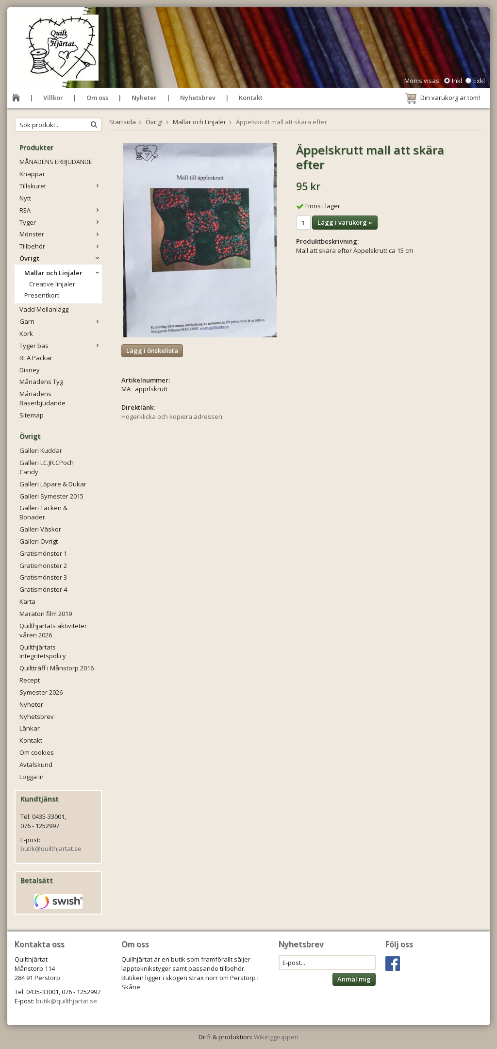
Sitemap (31, 415)
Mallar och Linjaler (63, 272)
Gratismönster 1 (43, 553)
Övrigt (60, 258)
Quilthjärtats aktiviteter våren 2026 (53, 630)
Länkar (29, 728)
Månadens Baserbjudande (42, 398)
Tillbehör (60, 246)
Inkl (457, 80)
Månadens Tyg (41, 381)
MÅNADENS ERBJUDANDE (55, 161)
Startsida (122, 121)
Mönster (60, 234)
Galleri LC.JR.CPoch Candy (46, 467)
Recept (29, 680)
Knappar (32, 173)
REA (60, 210)
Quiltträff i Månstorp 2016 (56, 668)
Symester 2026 (41, 692)
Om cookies (36, 752)
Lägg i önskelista (152, 350)
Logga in (31, 776)
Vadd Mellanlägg (43, 309)
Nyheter (144, 97)
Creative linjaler (52, 284)
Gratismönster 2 (43, 565)
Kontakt (251, 97)
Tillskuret (60, 186)
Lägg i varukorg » (344, 222)
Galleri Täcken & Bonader (43, 512)
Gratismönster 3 (43, 577)
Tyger (60, 222)
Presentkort (41, 295)
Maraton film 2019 (45, 613)
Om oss (97, 97)
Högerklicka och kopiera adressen (171, 416)
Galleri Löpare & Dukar (52, 484)
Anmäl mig (354, 979)
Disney (29, 370)
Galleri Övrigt (38, 541)
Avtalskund (35, 764)
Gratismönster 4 (43, 589)
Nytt (25, 198)
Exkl (479, 80)
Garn (60, 321)
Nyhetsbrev (197, 97)
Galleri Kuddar (40, 450)
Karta (27, 601)
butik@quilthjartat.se (51, 848)
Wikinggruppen (276, 1036)
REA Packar (35, 357)
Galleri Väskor (40, 529)
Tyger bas (60, 345)
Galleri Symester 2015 (51, 496)
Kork (26, 333)
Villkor (53, 97)
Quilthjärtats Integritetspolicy (42, 652)
